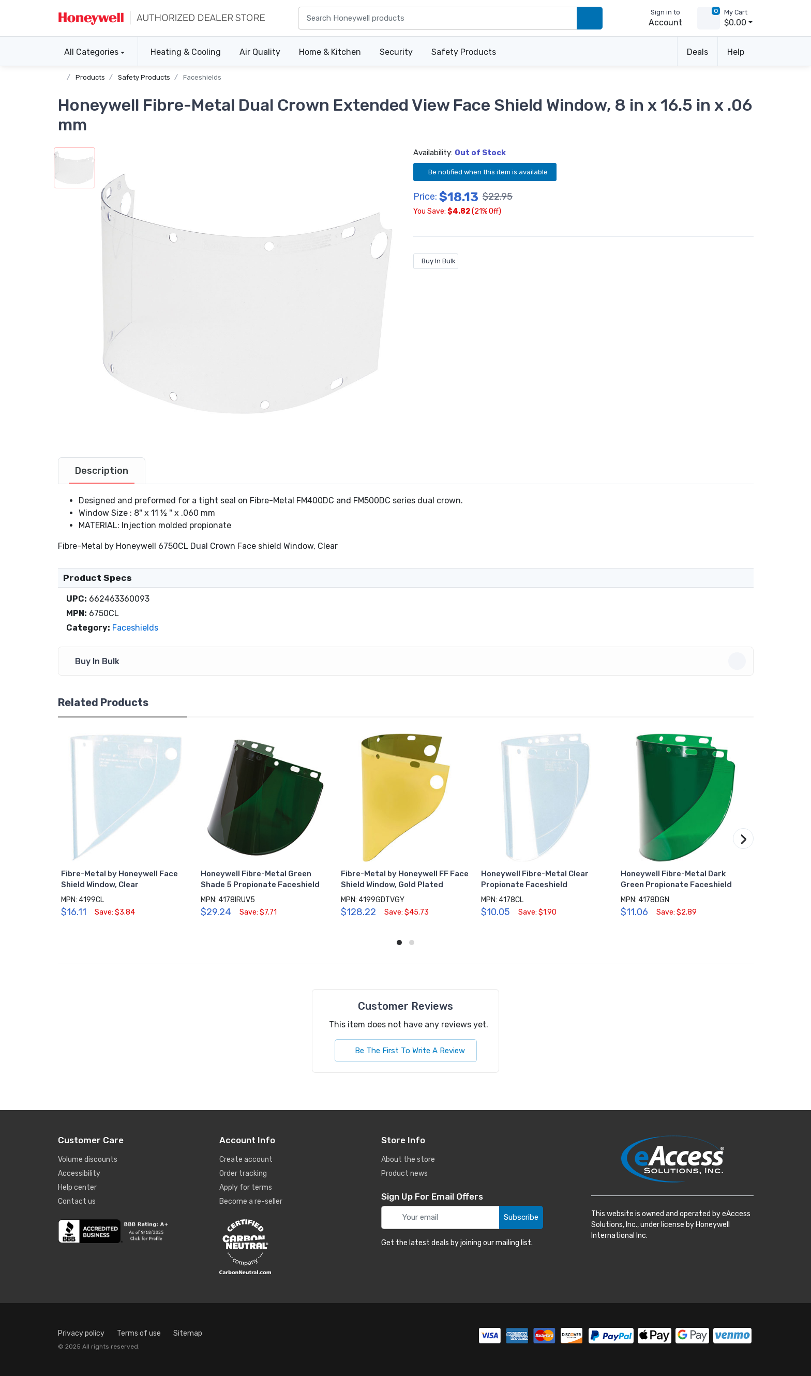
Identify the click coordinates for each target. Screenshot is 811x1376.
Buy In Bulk (436, 261)
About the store (408, 1159)
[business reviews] (115, 1231)
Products (90, 77)
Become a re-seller (250, 1201)
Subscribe (521, 1217)
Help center (77, 1187)
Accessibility (79, 1173)
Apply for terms (245, 1187)
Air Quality (259, 52)
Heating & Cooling (186, 52)
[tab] (101, 470)
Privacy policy (81, 1333)
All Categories (88, 52)
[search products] (590, 18)
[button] (246, 293)
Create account (246, 1159)
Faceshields (202, 77)
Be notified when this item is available (485, 171)
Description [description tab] (101, 470)
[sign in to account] (658, 18)
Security (396, 52)
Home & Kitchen (330, 52)
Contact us (77, 1201)
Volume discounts (87, 1159)
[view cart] (708, 18)
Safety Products (463, 52)
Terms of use (139, 1333)
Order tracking (243, 1173)
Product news (404, 1173)
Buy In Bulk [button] (407, 661)
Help (735, 52)
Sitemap (187, 1333)
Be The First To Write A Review (406, 1050)
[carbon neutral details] (276, 1246)
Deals (697, 52)
